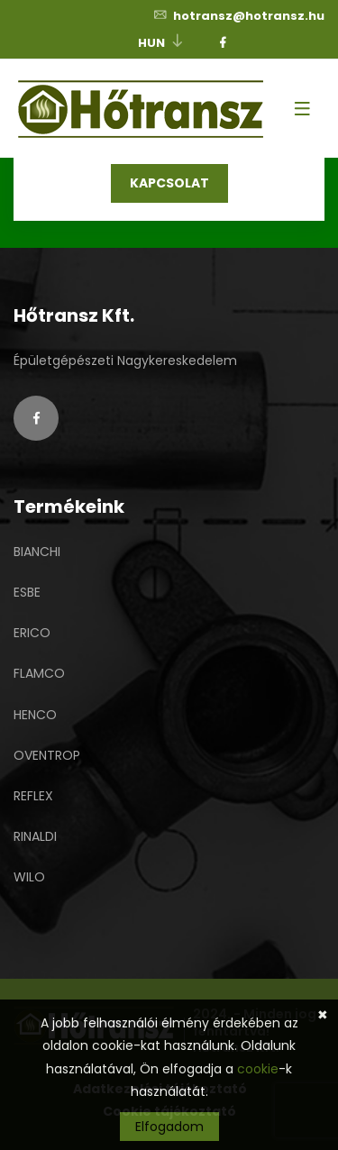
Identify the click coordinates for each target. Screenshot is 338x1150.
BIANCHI (37, 552)
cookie (258, 1069)
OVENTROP (47, 755)
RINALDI (35, 836)
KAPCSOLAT (169, 183)
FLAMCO (39, 673)
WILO (29, 877)
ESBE (27, 592)
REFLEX (33, 796)
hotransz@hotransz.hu (238, 15)
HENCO (35, 715)
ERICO (32, 633)
